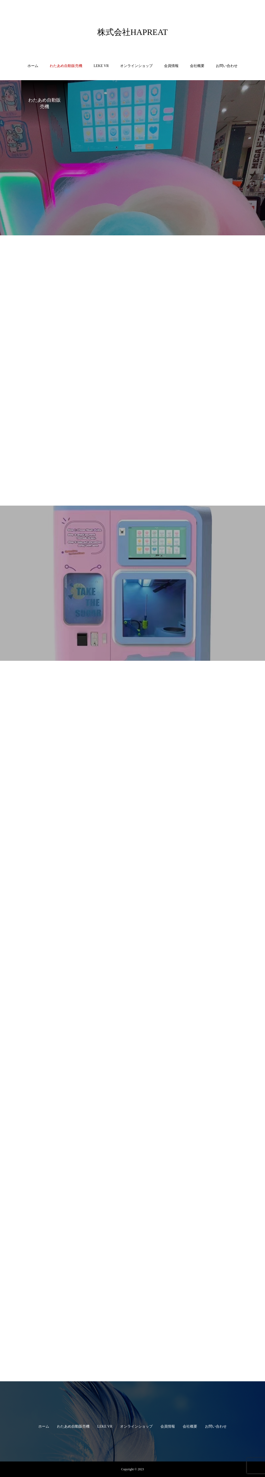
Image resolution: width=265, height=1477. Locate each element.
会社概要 (197, 66)
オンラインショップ (136, 66)
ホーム (32, 66)
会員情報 (171, 66)
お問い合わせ (227, 66)
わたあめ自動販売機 (66, 66)
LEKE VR (101, 66)
